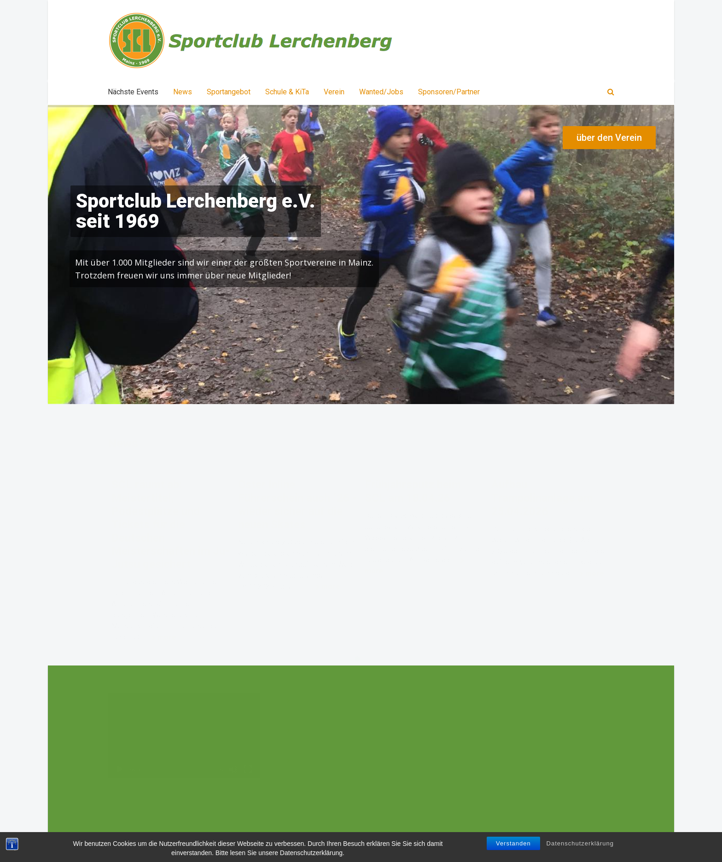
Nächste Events (133, 91)
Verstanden (513, 843)
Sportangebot (228, 91)
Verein (334, 91)
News (182, 91)
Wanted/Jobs (381, 91)
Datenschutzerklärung (580, 843)
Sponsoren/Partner (449, 91)
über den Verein (609, 137)
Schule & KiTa (287, 91)
